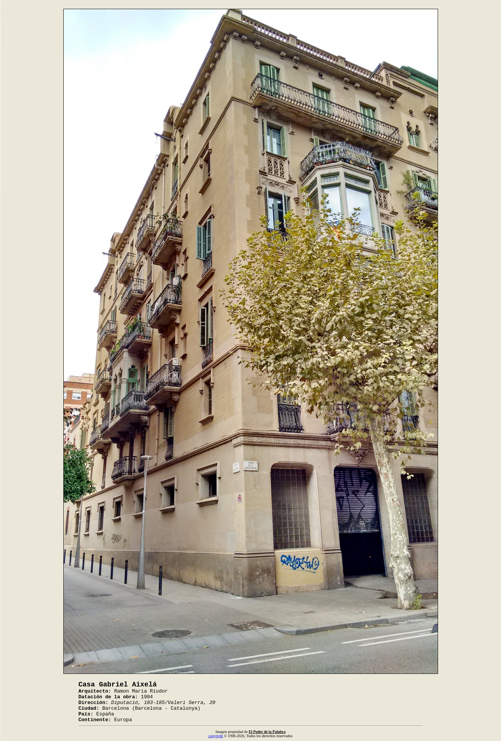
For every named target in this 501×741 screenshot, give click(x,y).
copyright (215, 736)
